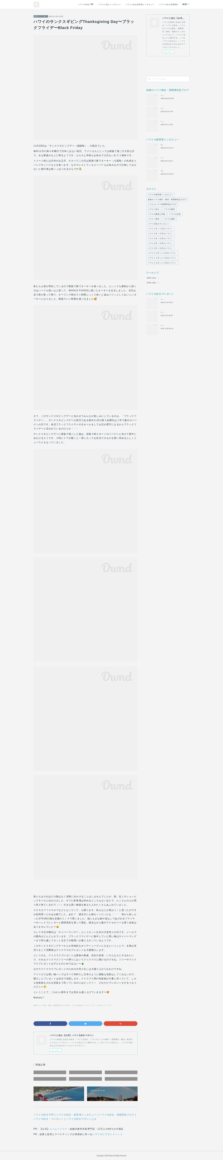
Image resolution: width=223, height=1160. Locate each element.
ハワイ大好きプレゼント (158, 224)
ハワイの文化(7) (77, 1005)
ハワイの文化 (175, 214)
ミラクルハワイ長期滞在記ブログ (162, 204)
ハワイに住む (153, 209)
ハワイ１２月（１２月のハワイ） (162, 263)
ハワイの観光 (169, 209)
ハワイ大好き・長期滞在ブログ (116, 1114)
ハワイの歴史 (169, 219)
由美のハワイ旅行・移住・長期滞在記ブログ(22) (52, 1005)
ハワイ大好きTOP (44, 1114)
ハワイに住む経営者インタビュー (139, 4)
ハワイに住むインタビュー (109, 4)
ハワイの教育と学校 (156, 214)
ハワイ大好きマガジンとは (81, 1119)
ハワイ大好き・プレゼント (49, 1119)
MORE (185, 4)
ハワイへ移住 (153, 219)
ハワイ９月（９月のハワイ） (160, 248)
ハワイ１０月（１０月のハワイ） (162, 253)
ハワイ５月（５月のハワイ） (160, 238)
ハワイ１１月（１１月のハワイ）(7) (97, 1005)
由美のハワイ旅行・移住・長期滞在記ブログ (40, 16)
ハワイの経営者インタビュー (160, 195)
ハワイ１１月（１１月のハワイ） (162, 258)
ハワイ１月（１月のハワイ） (160, 229)
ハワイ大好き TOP (86, 4)
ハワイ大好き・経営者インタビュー (76, 1114)
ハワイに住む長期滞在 (168, 4)
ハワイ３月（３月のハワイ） (160, 234)
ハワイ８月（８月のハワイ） (160, 243)
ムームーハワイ (58, 1129)
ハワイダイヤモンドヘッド (107, 1134)
